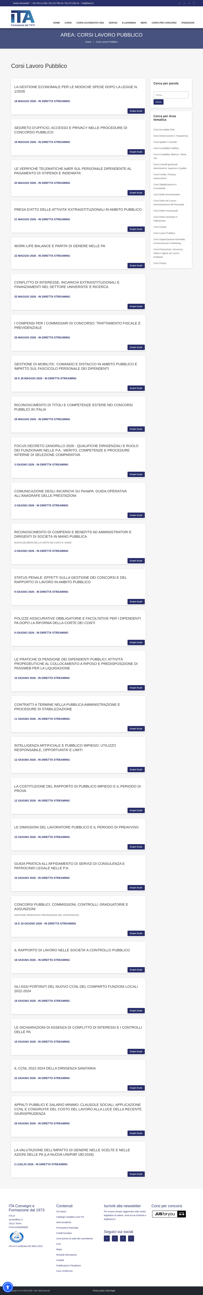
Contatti (60, 1260)
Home (56, 22)
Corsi (68, 22)
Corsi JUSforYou (64, 1271)
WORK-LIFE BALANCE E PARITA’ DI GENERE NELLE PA (59, 246)
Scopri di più (136, 111)
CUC (58, 1244)
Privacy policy (98, 1291)
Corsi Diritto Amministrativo (167, 194)
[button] (7, 1287)
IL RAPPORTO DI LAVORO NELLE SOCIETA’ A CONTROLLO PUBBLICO (72, 950)
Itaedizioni (187, 22)
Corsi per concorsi (164, 22)
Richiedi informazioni (66, 1254)
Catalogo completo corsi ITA (70, 1217)
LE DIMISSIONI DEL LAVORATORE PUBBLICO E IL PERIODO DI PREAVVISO (76, 827)
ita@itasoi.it (88, 3)
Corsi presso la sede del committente (74, 1238)
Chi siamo (61, 1211)
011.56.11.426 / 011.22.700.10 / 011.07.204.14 (56, 3)
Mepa (144, 22)
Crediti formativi (64, 1233)
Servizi (113, 22)
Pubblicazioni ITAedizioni (68, 1265)
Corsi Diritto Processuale (166, 210)
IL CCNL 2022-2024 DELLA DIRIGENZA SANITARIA (55, 1068)
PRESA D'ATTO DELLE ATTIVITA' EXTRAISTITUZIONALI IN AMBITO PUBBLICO (78, 210)
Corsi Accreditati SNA (90, 22)
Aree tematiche (63, 1222)
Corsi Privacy (160, 263)
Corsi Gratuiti (160, 227)
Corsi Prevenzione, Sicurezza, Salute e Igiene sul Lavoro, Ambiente (168, 253)
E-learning (129, 22)
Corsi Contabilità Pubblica (166, 148)
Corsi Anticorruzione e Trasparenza (171, 136)
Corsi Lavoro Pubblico (164, 233)
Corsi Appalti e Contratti (165, 142)
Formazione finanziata (67, 1227)
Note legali (110, 1291)
